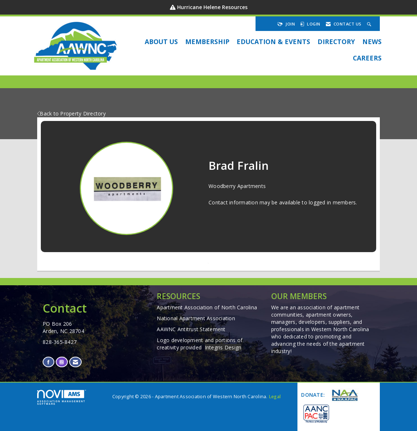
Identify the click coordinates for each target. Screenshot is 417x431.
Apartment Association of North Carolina (207, 307)
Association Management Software (61, 397)
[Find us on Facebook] (48, 362)
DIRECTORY (336, 41)
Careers (367, 58)
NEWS (372, 41)
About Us (161, 41)
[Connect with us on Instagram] (61, 362)
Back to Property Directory (71, 113)
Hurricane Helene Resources (212, 7)
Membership (207, 41)
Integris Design (223, 347)
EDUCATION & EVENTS (273, 41)
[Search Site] (370, 24)
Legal (275, 396)
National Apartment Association (196, 318)
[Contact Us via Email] (75, 362)
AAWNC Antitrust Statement (191, 329)
